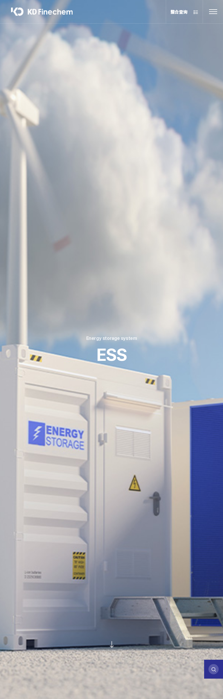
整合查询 (184, 12)
